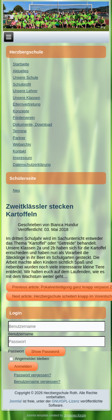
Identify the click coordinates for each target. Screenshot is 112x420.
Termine (20, 131)
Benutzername (20, 334)
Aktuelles (21, 71)
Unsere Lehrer (25, 91)
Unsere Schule (25, 77)
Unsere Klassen (26, 97)
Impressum (22, 157)
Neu (16, 190)
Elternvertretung (27, 104)
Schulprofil (22, 84)
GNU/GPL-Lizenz (65, 401)
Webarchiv (22, 144)
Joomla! (15, 401)
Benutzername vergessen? (37, 381)
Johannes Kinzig (75, 415)
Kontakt (19, 151)
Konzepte (21, 111)
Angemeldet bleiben (32, 358)
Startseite (21, 64)
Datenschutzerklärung (31, 164)
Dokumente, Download (32, 124)
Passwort (16, 351)
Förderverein (24, 117)
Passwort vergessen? (32, 375)
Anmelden (23, 366)
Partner (19, 138)
